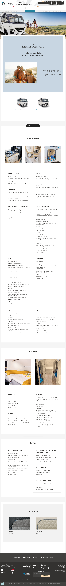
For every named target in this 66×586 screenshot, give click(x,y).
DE (46, 1)
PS (13, 7)
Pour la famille (14, 11)
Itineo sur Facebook (5, 570)
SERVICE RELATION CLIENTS (58, 4)
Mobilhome (34, 579)
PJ (24, 7)
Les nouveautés (6, 11)
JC (38, 7)
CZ (55, 1)
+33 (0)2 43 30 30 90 (6, 567)
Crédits (63, 571)
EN (44, 1)
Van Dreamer (24, 579)
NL (49, 1)
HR (61, 1)
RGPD (64, 567)
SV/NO (59, 1)
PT (53, 1)
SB (49, 7)
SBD (42, 7)
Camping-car (29, 579)
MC (46, 7)
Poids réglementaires (33, 125)
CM (31, 7)
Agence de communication (60, 570)
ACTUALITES (50, 4)
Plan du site (63, 572)
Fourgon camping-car (40, 579)
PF (17, 7)
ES (51, 1)
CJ (35, 7)
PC (20, 7)
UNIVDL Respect (62, 569)
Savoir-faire (54, 11)
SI (63, 1)
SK (56, 1)
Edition (46, 11)
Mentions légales (62, 566)
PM (27, 7)
